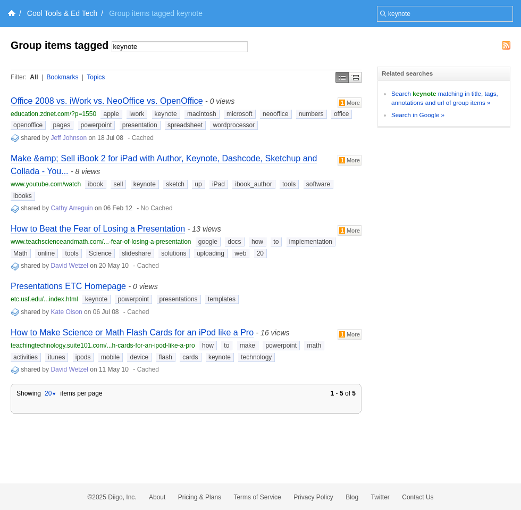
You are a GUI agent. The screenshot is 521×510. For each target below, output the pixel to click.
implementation (310, 241)
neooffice (276, 114)
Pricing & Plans (199, 497)
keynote (166, 114)
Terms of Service (257, 497)
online (46, 253)
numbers (311, 114)
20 (260, 253)
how (257, 241)
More (349, 103)
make (247, 345)
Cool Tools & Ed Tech (62, 13)
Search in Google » (417, 114)
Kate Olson (66, 312)
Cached (143, 138)
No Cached (157, 208)
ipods (83, 357)
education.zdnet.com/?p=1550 (53, 114)
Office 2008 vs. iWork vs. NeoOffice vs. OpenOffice (107, 100)
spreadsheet (185, 125)
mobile (110, 357)
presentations (178, 299)
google (207, 241)
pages (62, 125)
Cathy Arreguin (72, 208)
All (34, 77)
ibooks (22, 196)
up (198, 184)
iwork (136, 114)
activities (25, 357)
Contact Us (417, 497)
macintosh (201, 114)
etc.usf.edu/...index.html (44, 299)
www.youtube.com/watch (46, 184)
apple (111, 114)
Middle (355, 77)
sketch (175, 184)
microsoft (239, 114)
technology (256, 357)
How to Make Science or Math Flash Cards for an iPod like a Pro (132, 332)
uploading (210, 253)
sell (118, 184)
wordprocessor (234, 125)
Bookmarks (62, 77)
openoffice (28, 125)
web (240, 253)
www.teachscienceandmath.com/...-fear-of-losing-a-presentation (101, 241)
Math (20, 253)
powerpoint (96, 125)
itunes (56, 357)
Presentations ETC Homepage (68, 286)
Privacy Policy (313, 497)
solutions (173, 253)
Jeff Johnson (69, 138)
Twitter (380, 497)
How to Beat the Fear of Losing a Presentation (98, 228)
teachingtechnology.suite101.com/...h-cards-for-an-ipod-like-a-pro (103, 345)
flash (165, 357)
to (276, 241)
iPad (218, 184)
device (139, 357)
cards (190, 357)
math (314, 345)
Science (100, 253)
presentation (139, 125)
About (157, 497)
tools (289, 184)
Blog (352, 497)
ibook (95, 184)
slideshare (136, 253)
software (318, 184)
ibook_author (253, 184)
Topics (96, 77)
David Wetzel (69, 265)
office (341, 114)
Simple (342, 77)
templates (222, 299)
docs (234, 241)
